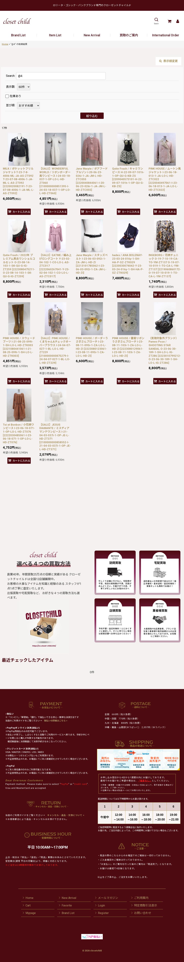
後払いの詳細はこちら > (55, 720)
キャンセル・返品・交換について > (65, 815)
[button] (156, 21)
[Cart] (169, 21)
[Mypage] (177, 21)
